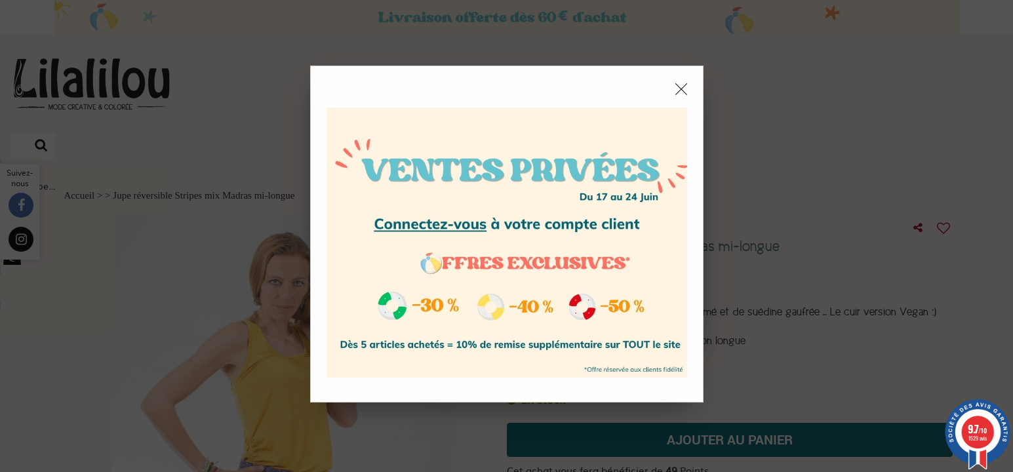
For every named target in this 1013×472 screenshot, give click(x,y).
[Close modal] (681, 89)
